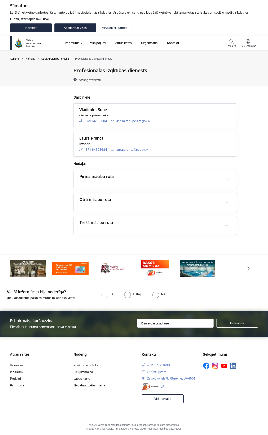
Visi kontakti (162, 399)
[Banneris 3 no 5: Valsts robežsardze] (113, 268)
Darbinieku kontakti (28, 85)
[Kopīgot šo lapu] (247, 79)
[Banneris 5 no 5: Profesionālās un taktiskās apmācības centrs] (197, 268)
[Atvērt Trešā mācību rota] (226, 225)
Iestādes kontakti (26, 71)
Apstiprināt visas (75, 28)
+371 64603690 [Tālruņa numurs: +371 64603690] (158, 365)
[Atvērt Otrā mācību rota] (226, 202)
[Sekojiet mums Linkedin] (233, 366)
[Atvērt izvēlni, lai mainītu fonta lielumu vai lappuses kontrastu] (248, 44)
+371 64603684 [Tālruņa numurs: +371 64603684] (95, 121)
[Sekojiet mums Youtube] (224, 365)
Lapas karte (81, 379)
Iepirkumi (16, 372)
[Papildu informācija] (162, 386)
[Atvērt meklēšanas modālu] (232, 44)
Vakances (16, 365)
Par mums (17, 385)
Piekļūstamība (83, 372)
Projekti (15, 379)
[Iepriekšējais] (19, 268)
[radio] (107, 294)
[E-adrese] (150, 386)
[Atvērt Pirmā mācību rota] (226, 179)
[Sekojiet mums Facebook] (206, 366)
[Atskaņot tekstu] (90, 79)
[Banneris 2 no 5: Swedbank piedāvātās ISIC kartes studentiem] (70, 268)
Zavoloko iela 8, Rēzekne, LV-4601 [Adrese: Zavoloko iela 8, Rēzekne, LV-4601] (171, 378)
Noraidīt (30, 28)
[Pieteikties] (237, 323)
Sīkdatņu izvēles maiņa (89, 385)
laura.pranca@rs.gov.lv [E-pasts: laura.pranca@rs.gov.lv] (132, 150)
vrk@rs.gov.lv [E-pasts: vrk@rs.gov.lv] (156, 372)
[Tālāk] (248, 268)
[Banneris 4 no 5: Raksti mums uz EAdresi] (155, 268)
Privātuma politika (86, 365)
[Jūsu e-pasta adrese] (175, 323)
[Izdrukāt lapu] (247, 69)
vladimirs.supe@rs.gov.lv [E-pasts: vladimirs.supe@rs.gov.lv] (133, 121)
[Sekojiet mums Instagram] (215, 366)
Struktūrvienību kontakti (31, 78)
